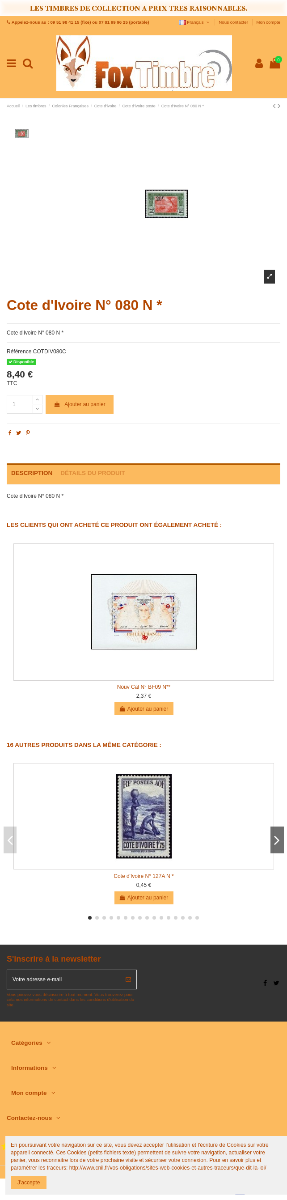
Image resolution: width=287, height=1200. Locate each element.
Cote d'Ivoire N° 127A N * (144, 876)
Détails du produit (92, 473)
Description (31, 473)
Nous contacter (234, 22)
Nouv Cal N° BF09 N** (144, 687)
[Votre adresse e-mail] (63, 979)
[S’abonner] (128, 979)
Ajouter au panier (80, 404)
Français (195, 22)
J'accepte (28, 1182)
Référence (19, 351)
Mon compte (268, 22)
